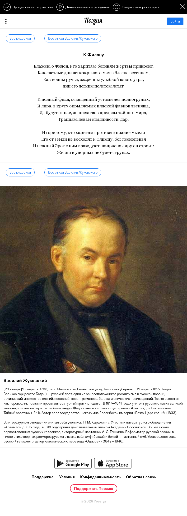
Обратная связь (141, 477)
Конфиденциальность (100, 477)
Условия (67, 477)
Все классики (20, 38)
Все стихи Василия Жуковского (73, 38)
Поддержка (43, 477)
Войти (175, 21)
